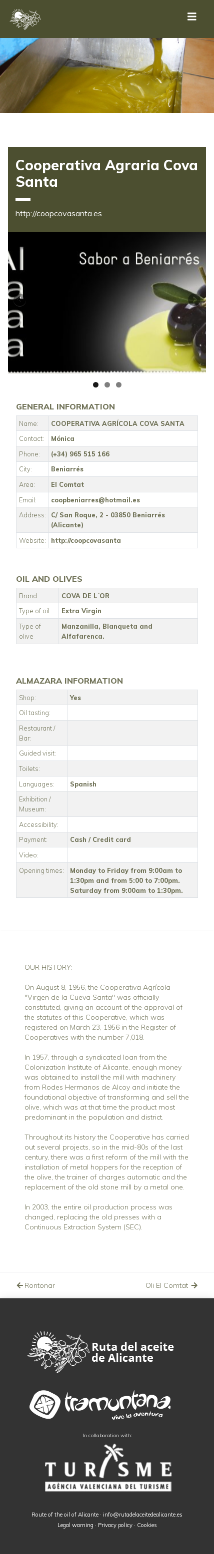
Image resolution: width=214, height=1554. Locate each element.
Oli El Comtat (172, 1285)
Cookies (147, 1525)
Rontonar (35, 1285)
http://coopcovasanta (86, 540)
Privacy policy (115, 1525)
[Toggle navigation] (192, 19)
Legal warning (76, 1525)
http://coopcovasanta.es (59, 213)
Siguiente (193, 300)
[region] (107, 303)
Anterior (20, 300)
